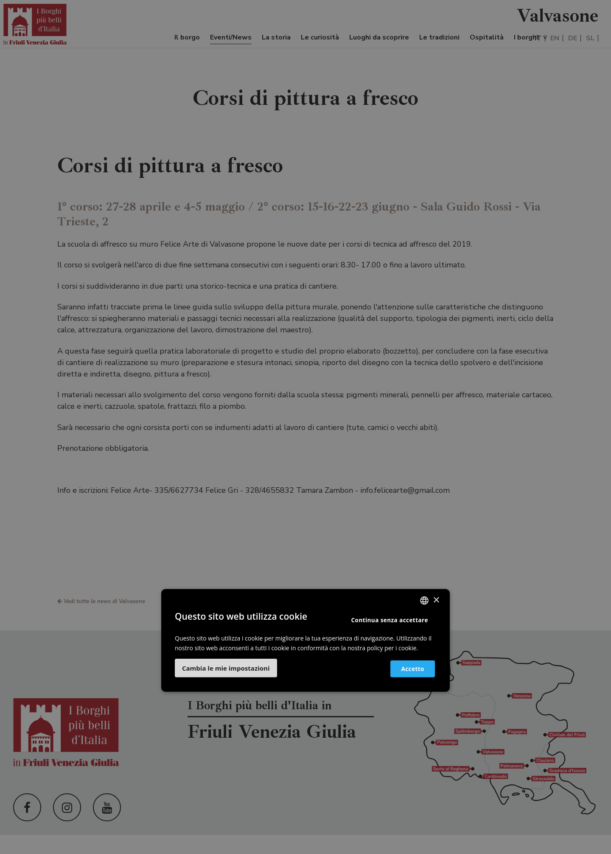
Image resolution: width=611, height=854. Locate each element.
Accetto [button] (408, 668)
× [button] (436, 600)
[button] (226, 668)
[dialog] (305, 427)
